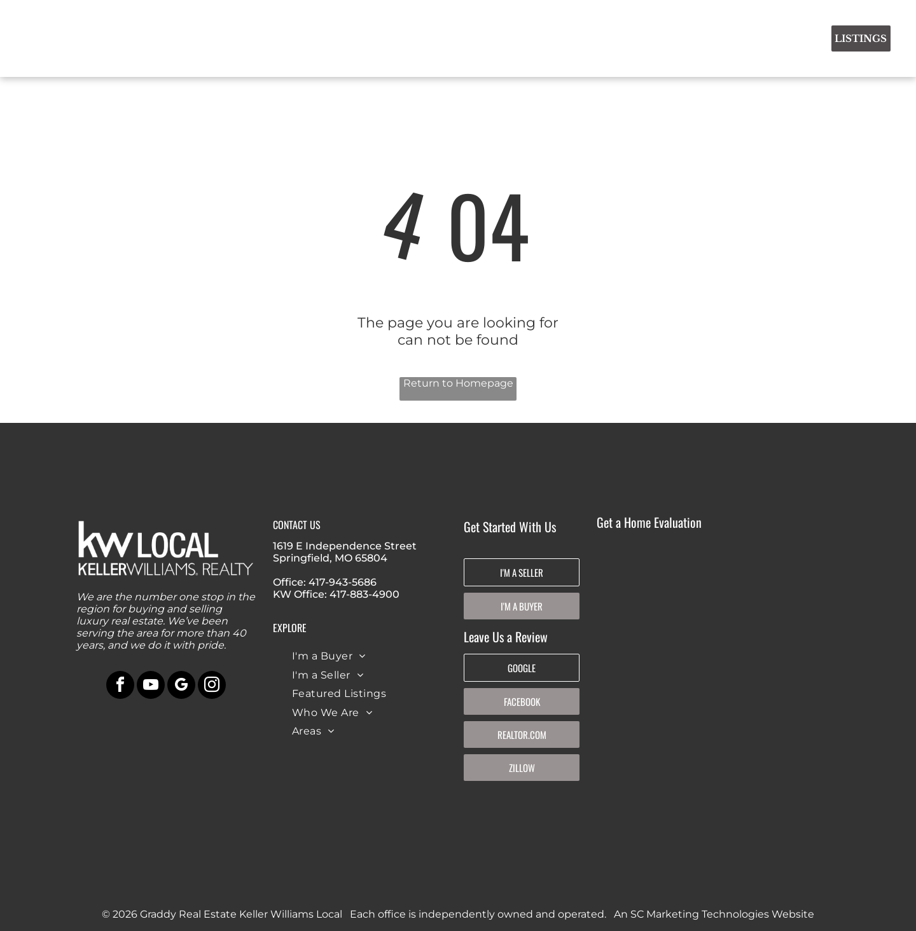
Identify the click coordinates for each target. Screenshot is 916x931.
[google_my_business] (181, 686)
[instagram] (212, 686)
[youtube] (151, 686)
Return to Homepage (458, 383)
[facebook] (120, 686)
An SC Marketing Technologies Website (714, 914)
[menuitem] (311, 36)
